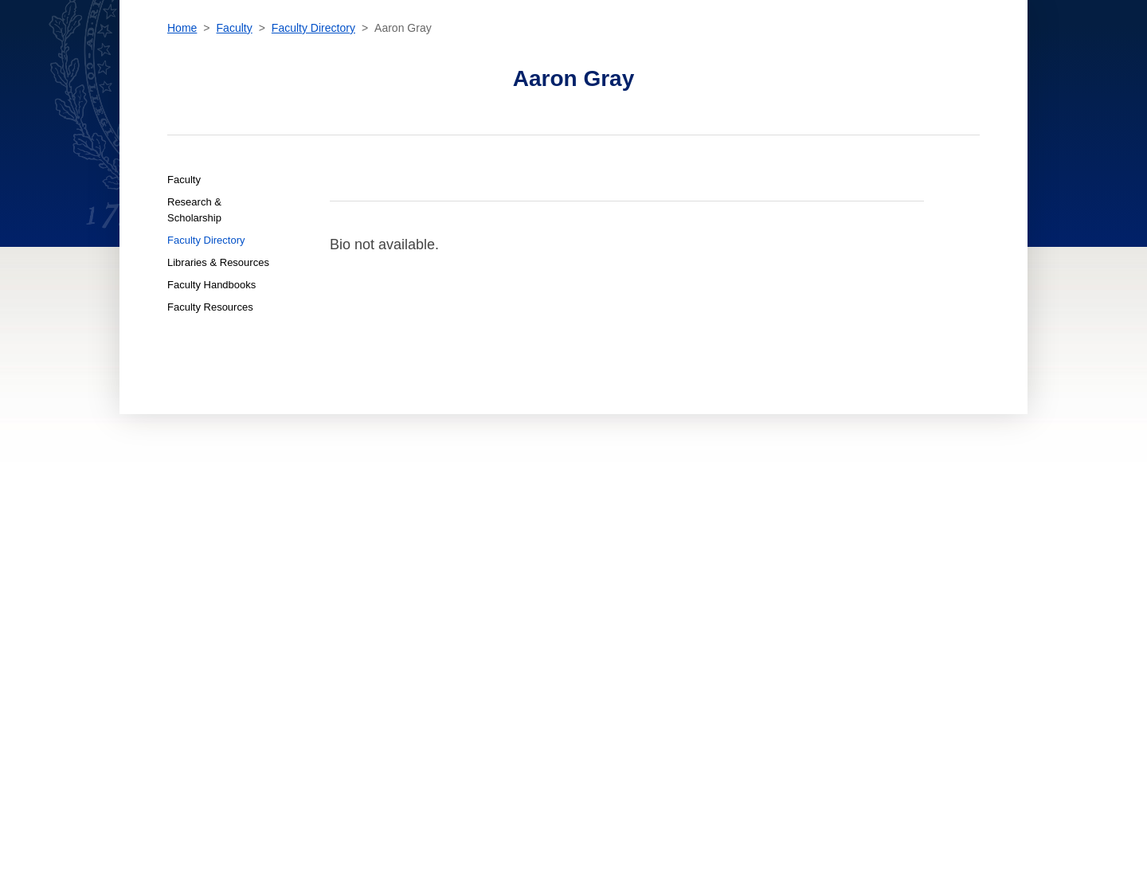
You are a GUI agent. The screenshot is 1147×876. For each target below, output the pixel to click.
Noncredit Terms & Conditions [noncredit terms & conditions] (721, 587)
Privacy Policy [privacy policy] (683, 601)
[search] (854, 48)
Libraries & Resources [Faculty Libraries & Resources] (218, 366)
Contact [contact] (805, 51)
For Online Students (514, 615)
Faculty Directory (313, 131)
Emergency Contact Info (707, 644)
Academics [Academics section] (409, 51)
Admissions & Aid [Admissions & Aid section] (503, 51)
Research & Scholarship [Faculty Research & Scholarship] (194, 313)
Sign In (1024, 51)
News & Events (361, 601)
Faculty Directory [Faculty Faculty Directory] (206, 344)
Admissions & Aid (366, 572)
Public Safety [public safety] (681, 630)
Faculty (234, 131)
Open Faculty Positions (520, 670)
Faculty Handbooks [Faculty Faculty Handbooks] (211, 388)
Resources (941, 51)
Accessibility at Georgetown (718, 572)
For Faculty (494, 630)
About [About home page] (342, 615)
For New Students (508, 572)
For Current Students (518, 587)
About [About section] (747, 51)
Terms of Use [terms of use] (678, 615)
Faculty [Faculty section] (589, 51)
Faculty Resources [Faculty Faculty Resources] (210, 410)
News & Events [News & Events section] (670, 51)
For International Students (533, 601)
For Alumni (492, 644)
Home (182, 131)
